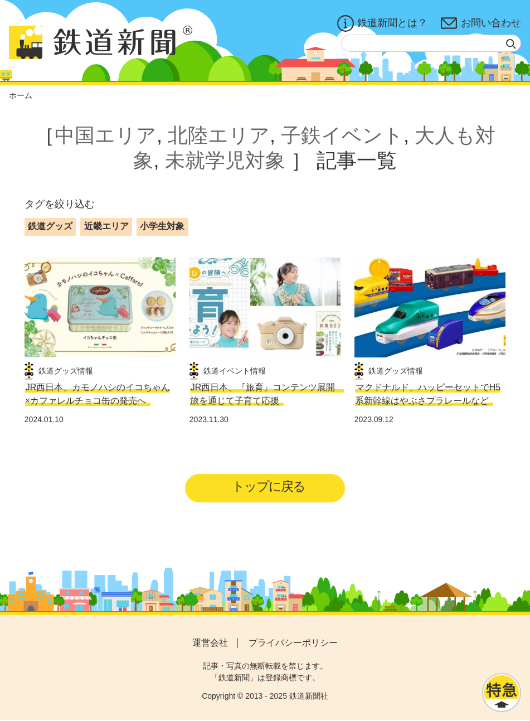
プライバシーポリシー (293, 643)
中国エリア (106, 135)
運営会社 (210, 643)
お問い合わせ (481, 23)
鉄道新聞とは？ (382, 23)
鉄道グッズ (50, 226)
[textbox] (431, 43)
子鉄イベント (342, 135)
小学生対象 (162, 226)
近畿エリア (106, 226)
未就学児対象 (225, 160)
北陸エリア (219, 135)
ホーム (20, 95)
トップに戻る (268, 487)
